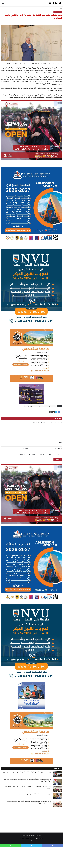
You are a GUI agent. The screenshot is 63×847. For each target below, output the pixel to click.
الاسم (60, 442)
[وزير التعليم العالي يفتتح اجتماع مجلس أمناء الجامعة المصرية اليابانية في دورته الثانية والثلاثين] (57, 774)
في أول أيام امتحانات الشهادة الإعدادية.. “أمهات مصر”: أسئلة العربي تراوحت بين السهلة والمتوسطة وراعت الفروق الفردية (29, 802)
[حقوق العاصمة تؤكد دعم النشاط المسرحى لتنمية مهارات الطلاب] (57, 796)
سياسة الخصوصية (29, 838)
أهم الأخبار (55, 8)
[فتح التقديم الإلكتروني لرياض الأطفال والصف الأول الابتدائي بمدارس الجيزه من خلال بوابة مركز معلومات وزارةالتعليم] (57, 782)
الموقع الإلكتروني (26, 448)
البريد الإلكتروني (58, 448)
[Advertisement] (33, 818)
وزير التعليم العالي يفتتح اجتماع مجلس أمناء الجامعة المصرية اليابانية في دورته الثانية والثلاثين (27, 772)
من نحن (36, 838)
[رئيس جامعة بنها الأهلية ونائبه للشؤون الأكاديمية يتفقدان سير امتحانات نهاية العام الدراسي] (57, 789)
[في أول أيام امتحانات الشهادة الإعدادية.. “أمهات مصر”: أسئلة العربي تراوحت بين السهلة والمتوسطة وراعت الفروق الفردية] (57, 804)
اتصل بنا (22, 838)
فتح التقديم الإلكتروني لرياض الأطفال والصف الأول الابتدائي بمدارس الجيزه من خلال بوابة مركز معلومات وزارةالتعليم (27, 780)
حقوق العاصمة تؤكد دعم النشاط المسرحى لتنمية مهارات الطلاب (35, 794)
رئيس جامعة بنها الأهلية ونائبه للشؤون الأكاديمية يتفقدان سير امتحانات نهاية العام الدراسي (28, 787)
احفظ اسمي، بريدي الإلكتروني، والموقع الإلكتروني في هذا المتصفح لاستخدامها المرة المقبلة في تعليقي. (37, 454)
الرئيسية (60, 8)
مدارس (54, 11)
